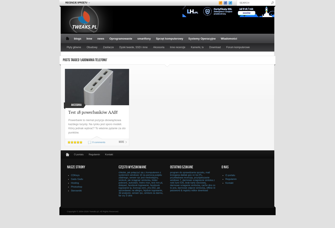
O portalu (79, 154)
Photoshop (76, 186)
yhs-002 (151, 188)
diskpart (123, 185)
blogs (77, 38)
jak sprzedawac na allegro (139, 189)
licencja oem (139, 188)
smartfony (144, 38)
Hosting (75, 183)
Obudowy (92, 47)
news (100, 38)
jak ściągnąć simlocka (139, 180)
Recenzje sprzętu (76, 2)
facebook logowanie (138, 185)
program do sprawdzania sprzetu (187, 172)
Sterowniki (76, 190)
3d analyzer (125, 193)
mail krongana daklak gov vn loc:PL (190, 173)
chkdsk (122, 172)
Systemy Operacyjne (202, 38)
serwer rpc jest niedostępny (143, 177)
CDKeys (75, 175)
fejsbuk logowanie (152, 190)
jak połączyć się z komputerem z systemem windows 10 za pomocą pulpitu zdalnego (140, 175)
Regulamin (94, 154)
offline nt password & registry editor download (192, 189)
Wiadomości (229, 38)
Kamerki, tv (197, 47)
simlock (122, 180)
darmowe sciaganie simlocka (185, 185)
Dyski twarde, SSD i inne (133, 47)
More (121, 142)
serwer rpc (137, 193)
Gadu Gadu (77, 179)
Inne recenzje (177, 47)
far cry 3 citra (125, 195)
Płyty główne (74, 47)
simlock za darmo (153, 193)
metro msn (144, 182)
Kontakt (109, 154)
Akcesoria (159, 47)
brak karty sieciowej (195, 182)
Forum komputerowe (238, 47)
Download (215, 47)
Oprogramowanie (120, 38)
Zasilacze (108, 47)
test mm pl (156, 182)
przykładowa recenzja (181, 177)
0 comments (98, 142)
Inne (89, 38)
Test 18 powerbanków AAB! (93, 112)
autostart (133, 182)
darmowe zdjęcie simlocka (191, 188)
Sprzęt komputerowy (169, 38)
